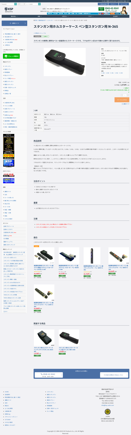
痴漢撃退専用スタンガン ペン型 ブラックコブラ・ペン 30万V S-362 (118, 267)
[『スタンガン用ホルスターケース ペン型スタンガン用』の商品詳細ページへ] (69, 331)
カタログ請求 (8, 219)
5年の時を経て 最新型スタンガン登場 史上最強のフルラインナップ (14, 253)
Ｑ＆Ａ (5, 311)
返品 (6, 216)
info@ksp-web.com (107, 405)
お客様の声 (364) (9, 103)
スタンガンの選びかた (10, 288)
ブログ (91, 16)
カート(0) (124, 4)
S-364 (107, 73)
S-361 (112, 73)
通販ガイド (125, 104)
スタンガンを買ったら (10, 257)
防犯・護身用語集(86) (11, 127)
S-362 (116, 73)
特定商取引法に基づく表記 (12, 397)
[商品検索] (15, 4)
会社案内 (116, 16)
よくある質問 (9, 42)
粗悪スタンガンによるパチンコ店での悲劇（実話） (14, 302)
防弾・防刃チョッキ (10, 87)
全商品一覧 (8, 93)
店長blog (9, 115)
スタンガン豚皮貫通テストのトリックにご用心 (14, 275)
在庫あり (45, 36)
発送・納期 (8, 210)
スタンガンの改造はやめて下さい (13, 292)
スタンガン (8, 66)
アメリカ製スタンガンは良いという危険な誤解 (14, 307)
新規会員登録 (103, 4)
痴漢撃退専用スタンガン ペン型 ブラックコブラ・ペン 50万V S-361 (93, 268)
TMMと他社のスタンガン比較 (12, 298)
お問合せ (7, 45)
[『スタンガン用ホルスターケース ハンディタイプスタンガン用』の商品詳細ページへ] (44, 331)
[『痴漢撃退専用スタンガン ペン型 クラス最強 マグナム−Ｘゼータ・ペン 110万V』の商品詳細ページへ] (44, 248)
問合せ (7, 406)
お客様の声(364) (9, 39)
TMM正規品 (37, 36)
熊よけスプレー (9, 75)
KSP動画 (6, 238)
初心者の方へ (9, 37)
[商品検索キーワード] (8, 4)
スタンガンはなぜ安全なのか (12, 282)
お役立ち (65, 16)
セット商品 (10, 78)
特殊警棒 (7, 72)
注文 (6, 194)
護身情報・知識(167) (11, 121)
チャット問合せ (11, 56)
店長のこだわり (9, 112)
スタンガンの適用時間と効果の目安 (14, 285)
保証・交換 (8, 213)
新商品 (6, 90)
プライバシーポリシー (11, 417)
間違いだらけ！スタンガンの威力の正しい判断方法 (14, 270)
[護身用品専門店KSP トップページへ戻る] (9, 10)
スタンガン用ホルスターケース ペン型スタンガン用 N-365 (68, 349)
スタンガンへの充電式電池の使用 (13, 261)
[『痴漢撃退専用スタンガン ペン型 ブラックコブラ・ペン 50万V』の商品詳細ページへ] (92, 248)
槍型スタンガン (9, 84)
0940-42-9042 (48, 375)
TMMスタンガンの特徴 (10, 295)
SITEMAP (8, 419)
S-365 (103, 73)
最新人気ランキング (9, 245)
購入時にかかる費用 (10, 200)
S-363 (121, 73)
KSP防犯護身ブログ (10, 118)
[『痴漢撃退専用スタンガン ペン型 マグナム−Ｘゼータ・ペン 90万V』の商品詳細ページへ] (69, 248)
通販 (40, 16)
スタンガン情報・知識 (10, 279)
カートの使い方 (9, 197)
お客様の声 (8, 411)
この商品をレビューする (40, 33)
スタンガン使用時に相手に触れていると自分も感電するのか (14, 265)
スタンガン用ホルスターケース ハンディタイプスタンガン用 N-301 (43, 349)
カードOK (7, 207)
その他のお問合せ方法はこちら (113, 375)
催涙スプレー (8, 69)
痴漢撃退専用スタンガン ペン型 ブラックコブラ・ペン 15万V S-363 (44, 304)
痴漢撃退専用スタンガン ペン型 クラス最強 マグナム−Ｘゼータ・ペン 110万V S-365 (44, 267)
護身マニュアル (8, 242)
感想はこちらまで (10, 425)
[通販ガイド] (14, 23)
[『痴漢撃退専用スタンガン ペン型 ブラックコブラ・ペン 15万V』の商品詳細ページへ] (44, 286)
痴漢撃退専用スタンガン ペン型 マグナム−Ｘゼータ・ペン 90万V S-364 (69, 267)
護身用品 (14, 16)
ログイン (113, 4)
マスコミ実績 (8, 106)
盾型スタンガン (9, 81)
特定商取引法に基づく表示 (12, 34)
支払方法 (7, 204)
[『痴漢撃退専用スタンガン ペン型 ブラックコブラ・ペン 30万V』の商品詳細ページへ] (118, 248)
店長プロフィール (10, 109)
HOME (7, 392)
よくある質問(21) (10, 124)
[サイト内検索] (39, 4)
